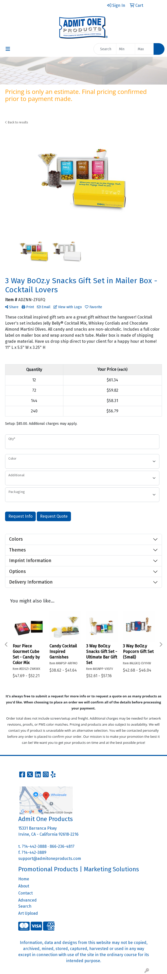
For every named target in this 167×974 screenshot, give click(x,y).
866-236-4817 (62, 846)
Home (23, 879)
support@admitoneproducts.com (49, 858)
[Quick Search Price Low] (125, 49)
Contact (25, 893)
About (23, 886)
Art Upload (28, 913)
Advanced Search (27, 903)
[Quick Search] (105, 49)
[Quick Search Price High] (144, 49)
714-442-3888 (34, 846)
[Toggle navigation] (8, 48)
